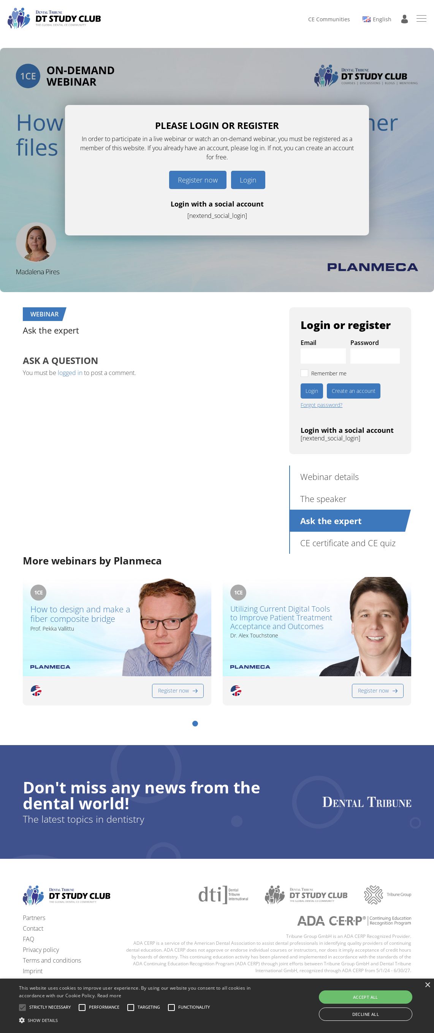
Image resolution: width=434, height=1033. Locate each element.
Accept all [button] (365, 997)
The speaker (323, 498)
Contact (33, 928)
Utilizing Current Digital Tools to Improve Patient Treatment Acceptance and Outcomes (281, 617)
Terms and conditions (52, 960)
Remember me (329, 373)
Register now (198, 179)
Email (308, 343)
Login (248, 179)
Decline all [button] (365, 1014)
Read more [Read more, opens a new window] (109, 995)
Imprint (33, 971)
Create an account (353, 390)
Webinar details (329, 476)
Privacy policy (41, 950)
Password (364, 343)
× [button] (427, 985)
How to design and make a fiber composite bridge (80, 614)
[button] (195, 723)
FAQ (28, 939)
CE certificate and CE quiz (348, 542)
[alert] (217, 1006)
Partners (34, 918)
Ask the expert (331, 520)
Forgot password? (321, 405)
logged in (70, 373)
